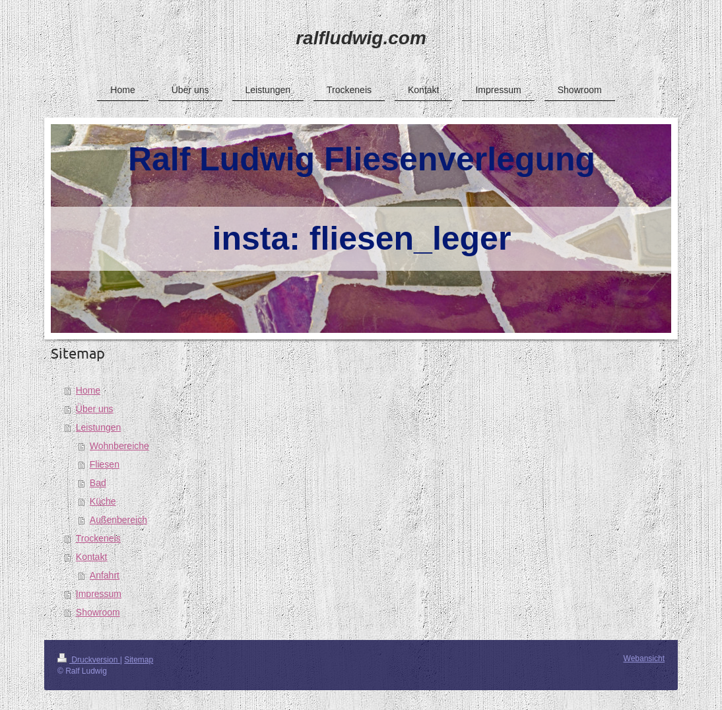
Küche (103, 501)
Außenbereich (118, 520)
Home (88, 390)
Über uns (95, 409)
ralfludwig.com (361, 38)
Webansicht (644, 658)
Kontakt (91, 556)
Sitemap (138, 659)
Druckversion (88, 659)
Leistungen (98, 427)
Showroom (98, 612)
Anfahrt (104, 575)
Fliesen (104, 464)
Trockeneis (98, 538)
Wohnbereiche (119, 446)
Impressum (98, 593)
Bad (98, 483)
